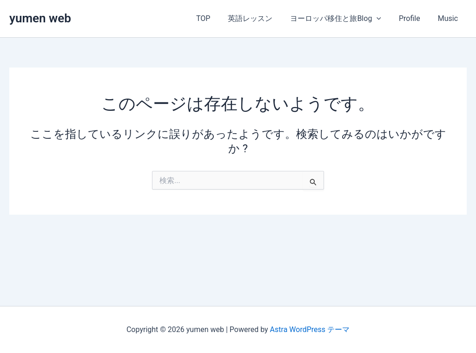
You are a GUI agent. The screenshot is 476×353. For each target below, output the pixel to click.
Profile (413, 18)
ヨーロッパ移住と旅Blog (342, 18)
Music (449, 18)
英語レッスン (260, 18)
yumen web (40, 18)
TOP (216, 18)
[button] (383, 18)
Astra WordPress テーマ (310, 329)
